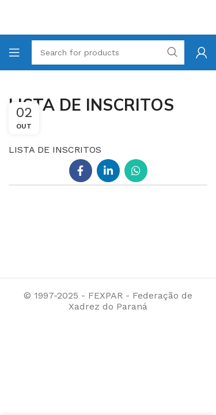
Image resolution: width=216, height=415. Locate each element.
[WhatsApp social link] (135, 170)
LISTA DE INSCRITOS (55, 149)
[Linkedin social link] (108, 170)
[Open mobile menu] (14, 52)
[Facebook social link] (80, 170)
